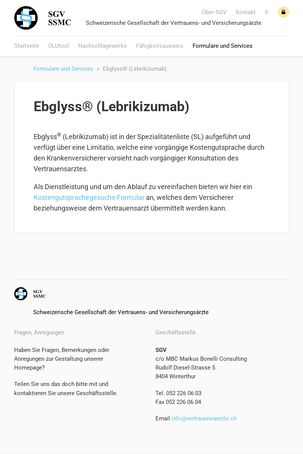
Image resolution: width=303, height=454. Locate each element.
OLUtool (58, 45)
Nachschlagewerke (102, 45)
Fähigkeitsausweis (159, 45)
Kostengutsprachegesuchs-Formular (89, 197)
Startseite (26, 45)
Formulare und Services (223, 45)
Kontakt (246, 12)
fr (267, 12)
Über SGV (214, 12)
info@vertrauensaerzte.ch (203, 418)
